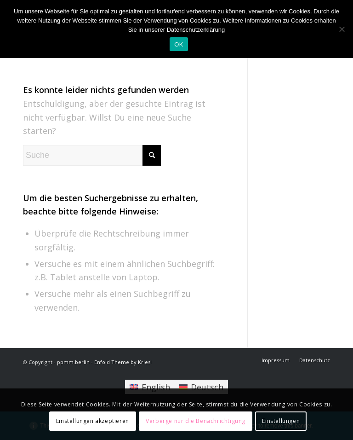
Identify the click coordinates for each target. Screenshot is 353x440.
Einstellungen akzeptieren (92, 421)
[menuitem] (275, 360)
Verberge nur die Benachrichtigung (195, 421)
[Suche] (92, 155)
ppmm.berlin (73, 362)
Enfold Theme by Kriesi (123, 362)
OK (178, 44)
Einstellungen (281, 421)
